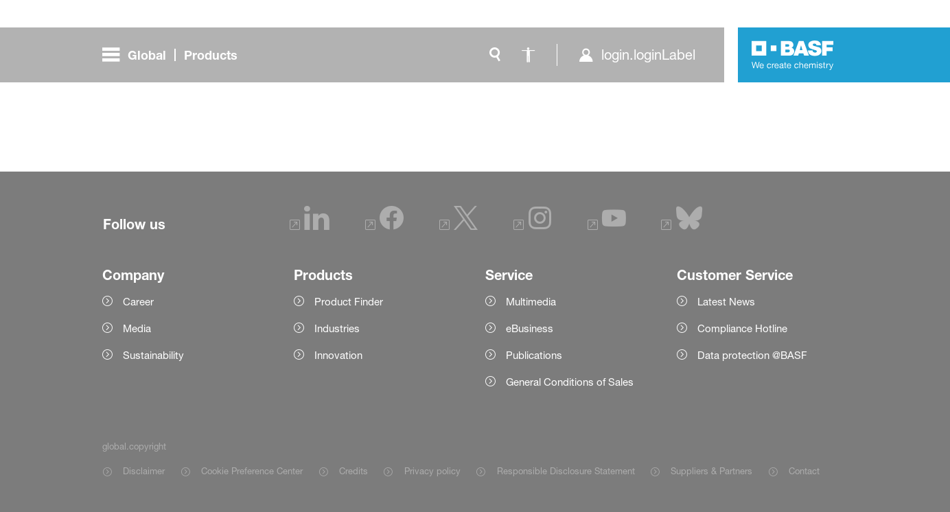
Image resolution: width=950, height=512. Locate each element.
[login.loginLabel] (636, 55)
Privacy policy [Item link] (432, 470)
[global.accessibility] (528, 55)
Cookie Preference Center (252, 470)
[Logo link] (793, 55)
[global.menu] (175, 55)
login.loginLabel (648, 55)
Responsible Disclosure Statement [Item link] (566, 470)
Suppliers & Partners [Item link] (711, 470)
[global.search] (495, 55)
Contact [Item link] (804, 470)
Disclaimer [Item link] (144, 470)
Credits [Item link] (353, 470)
